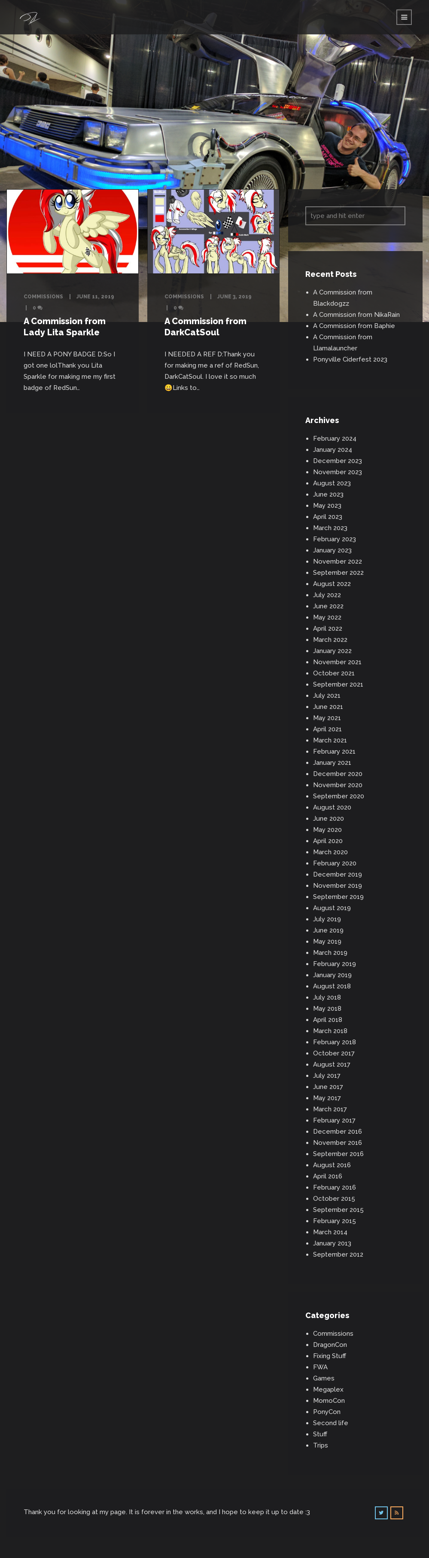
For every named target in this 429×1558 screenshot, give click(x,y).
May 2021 (327, 718)
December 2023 (337, 461)
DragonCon (330, 1345)
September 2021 (338, 684)
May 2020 (327, 830)
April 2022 (327, 628)
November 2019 (337, 885)
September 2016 (338, 1154)
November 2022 (337, 561)
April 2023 (327, 517)
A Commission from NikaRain (356, 315)
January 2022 (332, 651)
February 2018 (334, 1042)
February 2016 (334, 1187)
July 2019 (327, 919)
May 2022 (327, 617)
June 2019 (328, 930)
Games (324, 1378)
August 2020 (332, 807)
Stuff (320, 1434)
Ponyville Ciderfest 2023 (350, 359)
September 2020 (338, 796)
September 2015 (338, 1210)
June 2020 (328, 818)
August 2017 (331, 1064)
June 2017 (328, 1087)
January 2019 (332, 975)
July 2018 (327, 997)
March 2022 (330, 640)
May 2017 (327, 1098)
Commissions (43, 297)
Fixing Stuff (329, 1356)
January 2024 (332, 450)
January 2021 (332, 763)
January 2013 (332, 1243)
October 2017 (334, 1053)
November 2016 (337, 1143)
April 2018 (327, 1020)
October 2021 (334, 673)
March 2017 (330, 1109)
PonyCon (327, 1412)
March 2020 (330, 852)
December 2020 (337, 774)
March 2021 (330, 740)
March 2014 (330, 1232)
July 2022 (327, 595)
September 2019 (338, 897)
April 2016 (327, 1176)
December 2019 (337, 874)
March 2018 (330, 1031)
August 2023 (332, 483)
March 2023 (330, 528)
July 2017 (327, 1076)
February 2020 (334, 863)
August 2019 (332, 908)
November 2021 (337, 662)
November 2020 (337, 785)
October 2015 (334, 1198)
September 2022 (338, 573)
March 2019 (330, 953)
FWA (320, 1367)
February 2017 (334, 1120)
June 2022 (328, 606)
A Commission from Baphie (354, 326)
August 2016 (332, 1165)
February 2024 (334, 438)
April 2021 (327, 729)
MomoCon (329, 1401)
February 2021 (334, 751)
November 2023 (337, 472)
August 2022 (332, 584)
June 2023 (328, 494)
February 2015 (334, 1221)
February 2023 (334, 539)
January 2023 (332, 550)
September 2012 (338, 1254)
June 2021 (328, 707)
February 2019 (334, 964)
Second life (330, 1423)
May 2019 (327, 941)
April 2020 (328, 841)
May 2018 (327, 1008)
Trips (320, 1445)
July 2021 (327, 695)
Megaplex (328, 1389)
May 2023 (327, 505)
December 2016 (337, 1131)
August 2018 (332, 986)
